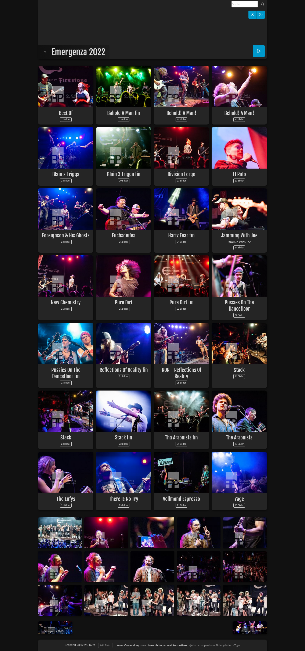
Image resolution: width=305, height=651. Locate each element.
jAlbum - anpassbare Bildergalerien (211, 645)
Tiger (237, 645)
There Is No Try (123, 499)
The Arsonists (239, 437)
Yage (239, 499)
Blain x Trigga (65, 174)
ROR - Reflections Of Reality (181, 373)
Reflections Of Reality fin (124, 370)
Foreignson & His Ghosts (66, 235)
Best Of (66, 113)
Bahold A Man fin (123, 113)
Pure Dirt (124, 302)
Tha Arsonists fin (181, 437)
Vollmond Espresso (181, 499)
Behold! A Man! (181, 113)
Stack (239, 370)
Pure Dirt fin (181, 302)
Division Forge (181, 174)
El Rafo (239, 174)
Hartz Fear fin (181, 235)
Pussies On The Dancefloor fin (65, 373)
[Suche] (245, 4)
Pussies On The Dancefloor (239, 305)
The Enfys (66, 499)
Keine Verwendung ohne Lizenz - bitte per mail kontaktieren (152, 645)
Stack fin (123, 437)
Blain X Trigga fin (123, 174)
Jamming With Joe (239, 235)
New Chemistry (66, 302)
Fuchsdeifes (123, 235)
